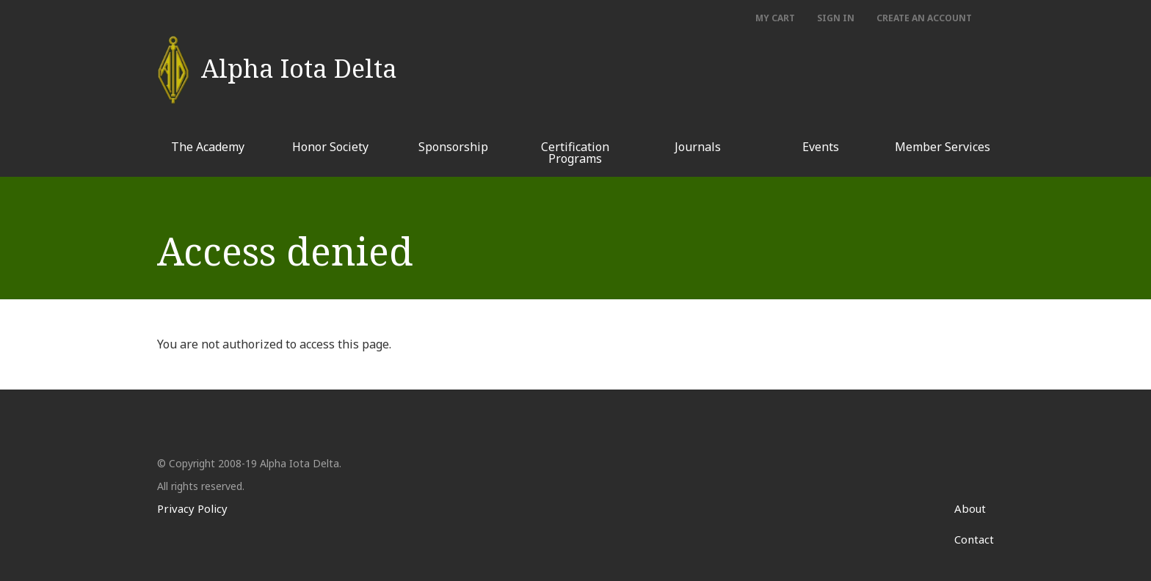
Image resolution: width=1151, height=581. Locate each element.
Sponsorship (453, 147)
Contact (974, 539)
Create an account (924, 18)
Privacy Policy (192, 508)
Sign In (835, 18)
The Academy (207, 147)
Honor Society (330, 147)
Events (820, 147)
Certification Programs (575, 153)
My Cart (775, 18)
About (970, 508)
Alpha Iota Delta (299, 61)
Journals (698, 147)
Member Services (942, 147)
